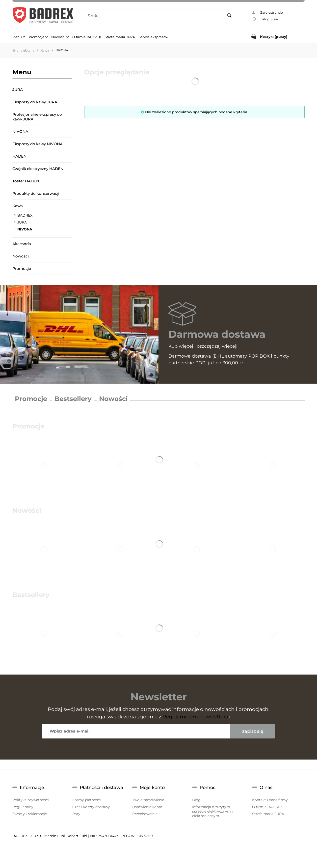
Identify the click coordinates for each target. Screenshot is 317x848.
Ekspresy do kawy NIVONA (37, 143)
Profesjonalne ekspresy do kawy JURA (37, 116)
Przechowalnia (145, 814)
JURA (17, 89)
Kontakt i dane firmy (270, 800)
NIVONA (20, 131)
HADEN (19, 156)
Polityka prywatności (30, 800)
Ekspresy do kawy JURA (34, 102)
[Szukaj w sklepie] (154, 16)
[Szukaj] (229, 16)
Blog (196, 800)
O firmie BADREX (267, 807)
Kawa (17, 205)
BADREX (24, 215)
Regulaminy (22, 807)
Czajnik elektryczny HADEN (37, 168)
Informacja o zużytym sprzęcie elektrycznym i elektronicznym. (212, 811)
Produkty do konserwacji (35, 193)
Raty (76, 814)
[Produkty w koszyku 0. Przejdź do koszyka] (274, 36)
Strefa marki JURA (268, 814)
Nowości (20, 256)
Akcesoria (21, 243)
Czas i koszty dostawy (91, 807)
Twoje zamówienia (148, 800)
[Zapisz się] (252, 731)
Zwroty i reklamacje (29, 814)
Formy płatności (86, 800)
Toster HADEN (25, 181)
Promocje (21, 268)
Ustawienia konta (147, 807)
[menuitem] (18, 36)
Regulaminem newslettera (195, 717)
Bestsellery (73, 399)
